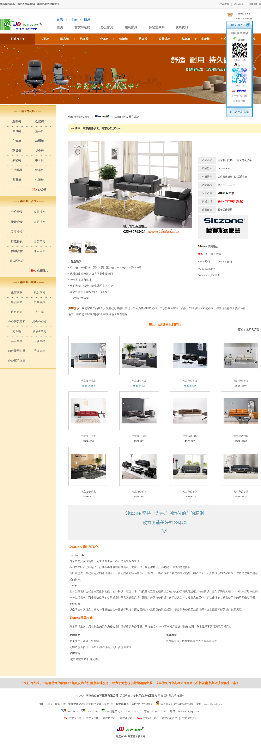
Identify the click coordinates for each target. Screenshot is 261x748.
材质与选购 (82, 27)
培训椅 (143, 39)
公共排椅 (164, 39)
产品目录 (239, 4)
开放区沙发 (17, 260)
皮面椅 (45, 39)
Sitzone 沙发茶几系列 (126, 116)
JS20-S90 (88, 441)
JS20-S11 (139, 496)
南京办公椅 (72, 718)
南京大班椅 (92, 718)
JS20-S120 (241, 496)
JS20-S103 (241, 441)
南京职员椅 (109, 718)
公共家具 (39, 302)
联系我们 (181, 27)
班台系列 (17, 312)
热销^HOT (17, 39)
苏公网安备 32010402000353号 (176, 704)
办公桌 (39, 312)
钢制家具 (131, 27)
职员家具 (39, 292)
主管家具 (17, 292)
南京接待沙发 (189, 718)
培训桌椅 (39, 350)
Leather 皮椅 (225, 261)
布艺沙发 (39, 222)
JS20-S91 (139, 441)
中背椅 (39, 160)
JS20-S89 (190, 441)
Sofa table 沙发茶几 (209, 275)
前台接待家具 (16, 350)
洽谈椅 (103, 39)
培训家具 (17, 302)
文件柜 (16, 331)
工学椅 (235, 96)
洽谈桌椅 (39, 341)
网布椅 (64, 39)
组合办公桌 (39, 321)
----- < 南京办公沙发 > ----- (28, 201)
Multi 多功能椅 (206, 268)
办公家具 (107, 27)
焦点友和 (224, 4)
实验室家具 (157, 27)
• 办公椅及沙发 (209, 254)
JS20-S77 (88, 496)
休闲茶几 (39, 251)
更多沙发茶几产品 (249, 329)
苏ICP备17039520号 (142, 704)
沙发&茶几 (40, 331)
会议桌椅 (17, 341)
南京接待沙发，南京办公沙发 (235, 160)
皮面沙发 (39, 211)
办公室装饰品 (16, 360)
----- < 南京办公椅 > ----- (28, 111)
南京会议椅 (126, 718)
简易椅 (243, 96)
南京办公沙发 (169, 718)
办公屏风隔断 (16, 321)
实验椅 (205, 39)
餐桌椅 (185, 39)
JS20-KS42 (224, 168)
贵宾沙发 (17, 231)
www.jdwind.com (213, 704)
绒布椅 (84, 39)
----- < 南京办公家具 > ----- (28, 282)
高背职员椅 (239, 101)
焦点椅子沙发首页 (79, 116)
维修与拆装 (255, 4)
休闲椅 (123, 39)
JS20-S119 (190, 496)
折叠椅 (39, 150)
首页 (60, 27)
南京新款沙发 (147, 718)
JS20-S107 (241, 385)
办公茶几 (39, 241)
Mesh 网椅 (204, 261)
